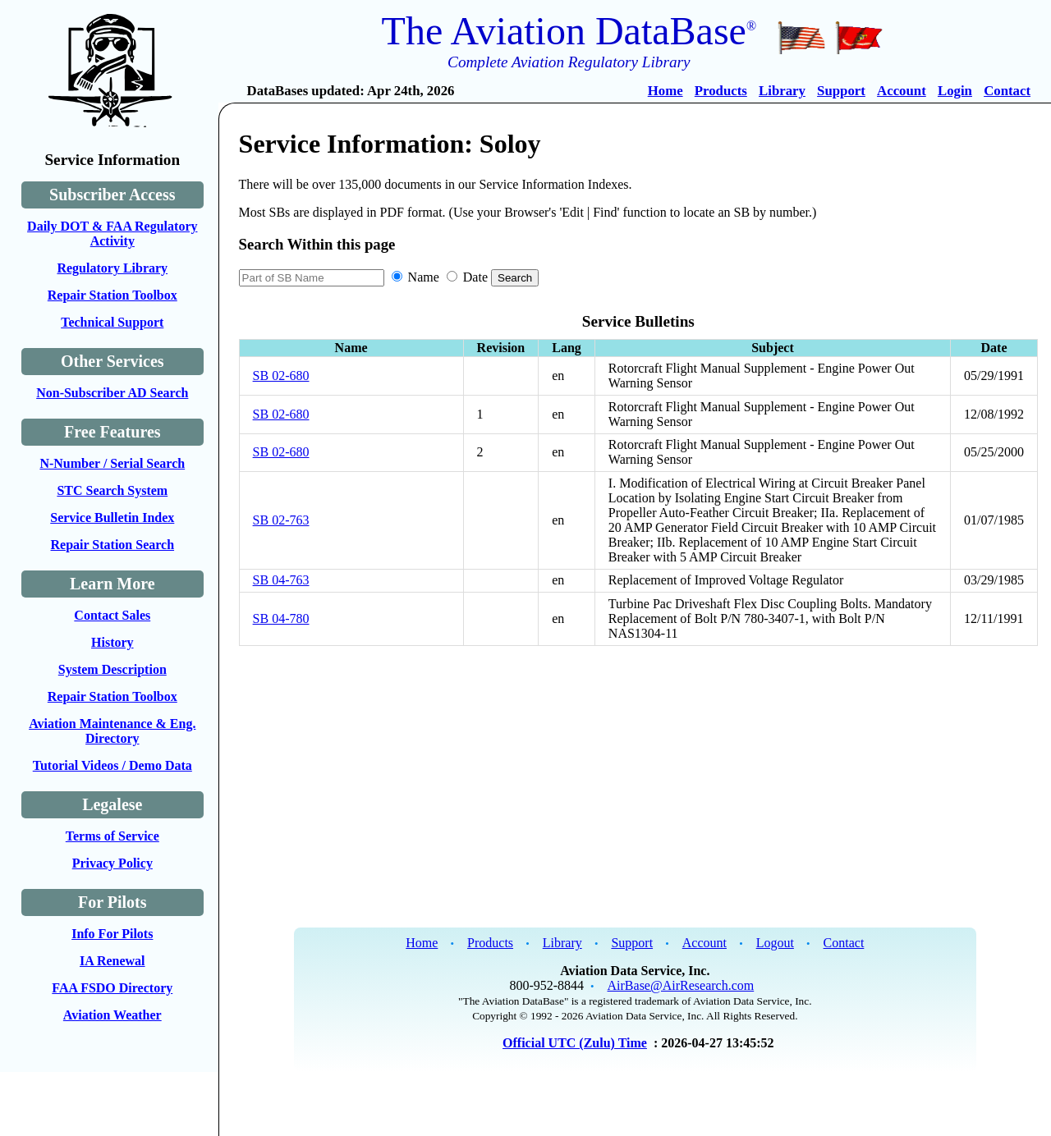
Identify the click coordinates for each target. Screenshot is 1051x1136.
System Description (112, 669)
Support (841, 90)
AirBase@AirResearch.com (681, 985)
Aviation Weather (112, 1015)
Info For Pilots (112, 934)
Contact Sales (112, 615)
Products (721, 90)
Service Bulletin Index (112, 517)
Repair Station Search (113, 545)
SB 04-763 (281, 580)
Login (955, 90)
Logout (775, 943)
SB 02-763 (281, 520)
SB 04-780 (281, 618)
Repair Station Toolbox (112, 295)
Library (782, 90)
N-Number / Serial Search (112, 463)
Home (665, 90)
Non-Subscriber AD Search (112, 393)
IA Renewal (112, 961)
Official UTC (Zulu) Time (575, 1043)
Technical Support (112, 322)
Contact (1007, 90)
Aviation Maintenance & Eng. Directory (112, 731)
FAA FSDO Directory (112, 988)
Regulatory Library (112, 268)
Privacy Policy (112, 863)
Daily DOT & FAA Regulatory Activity (112, 233)
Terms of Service (112, 836)
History (112, 642)
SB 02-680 (281, 375)
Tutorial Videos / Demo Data (112, 765)
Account (901, 90)
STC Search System (112, 490)
